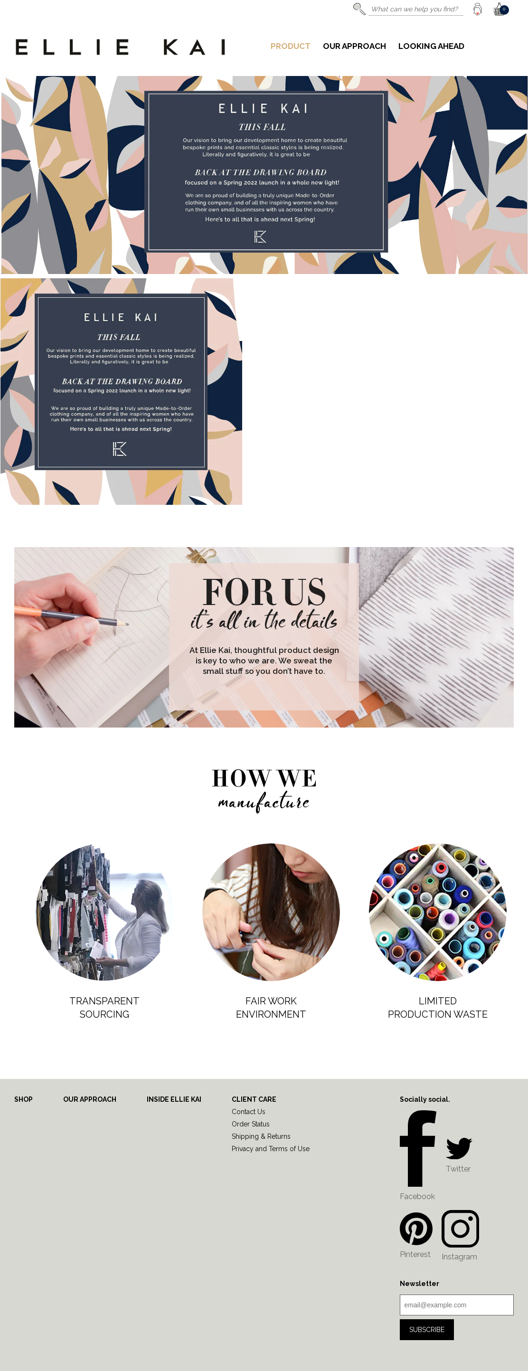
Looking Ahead (431, 46)
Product (291, 46)
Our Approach (354, 46)
